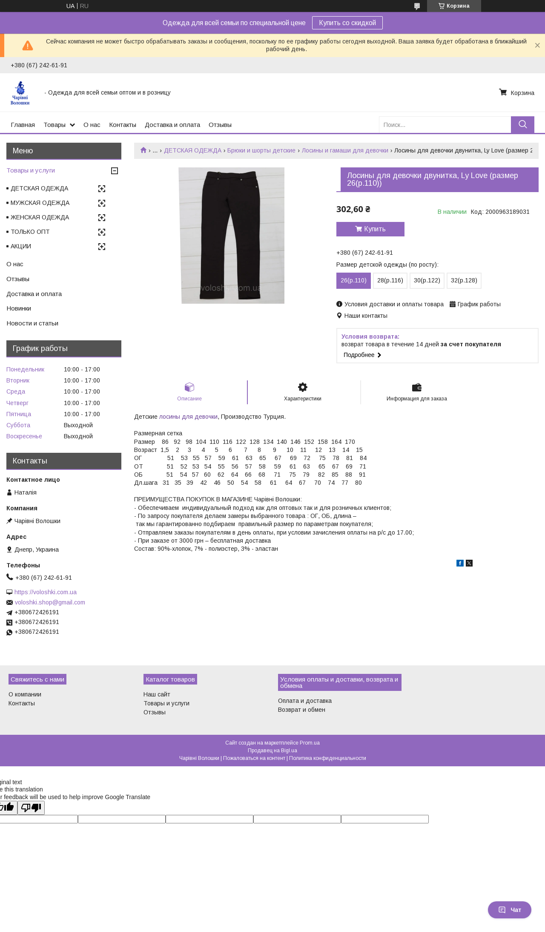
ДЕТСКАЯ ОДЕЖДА (192, 150)
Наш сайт (156, 694)
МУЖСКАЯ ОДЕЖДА (40, 202)
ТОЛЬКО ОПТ (30, 231)
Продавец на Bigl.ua (272, 751)
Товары (54, 124)
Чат (509, 910)
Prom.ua (310, 743)
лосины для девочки (188, 416)
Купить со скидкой (347, 22)
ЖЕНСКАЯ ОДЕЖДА (40, 217)
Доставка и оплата (172, 124)
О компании (25, 694)
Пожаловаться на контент (254, 758)
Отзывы (220, 124)
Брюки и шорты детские (261, 150)
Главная (23, 124)
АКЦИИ (21, 246)
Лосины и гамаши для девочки (345, 150)
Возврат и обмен (301, 709)
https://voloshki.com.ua (45, 592)
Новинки (18, 308)
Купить (375, 229)
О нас (91, 124)
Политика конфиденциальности (327, 758)
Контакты (122, 124)
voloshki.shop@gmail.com (50, 602)
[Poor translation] (31, 808)
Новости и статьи (32, 323)
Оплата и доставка (305, 700)
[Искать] (522, 124)
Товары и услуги (30, 170)
